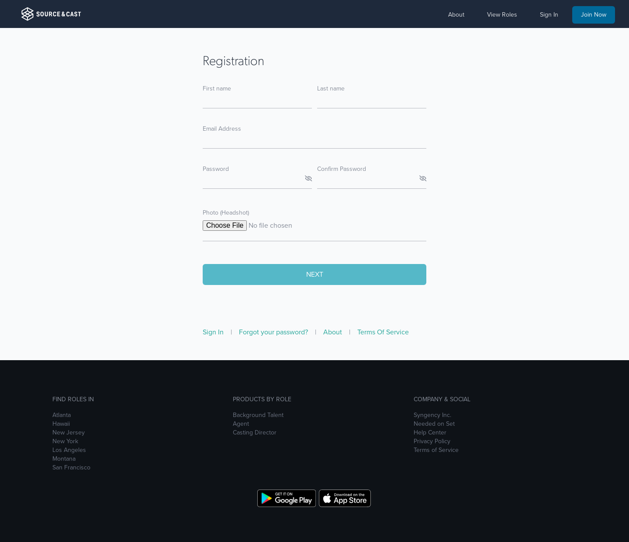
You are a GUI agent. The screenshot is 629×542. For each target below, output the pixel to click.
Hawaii (61, 424)
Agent (241, 424)
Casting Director (254, 432)
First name (217, 88)
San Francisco (71, 467)
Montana (64, 459)
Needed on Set (434, 424)
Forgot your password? (274, 332)
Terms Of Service (383, 332)
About (333, 332)
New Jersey (68, 432)
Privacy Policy (432, 441)
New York (65, 441)
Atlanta (61, 415)
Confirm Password (341, 169)
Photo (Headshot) (226, 212)
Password (216, 169)
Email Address (222, 128)
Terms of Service (436, 450)
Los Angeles (69, 450)
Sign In (214, 332)
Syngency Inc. (432, 415)
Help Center (430, 432)
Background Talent (258, 415)
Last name (331, 88)
